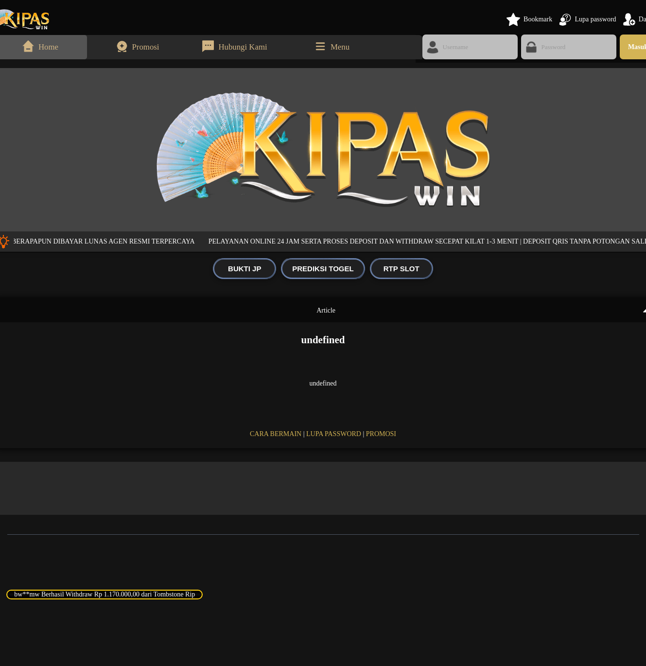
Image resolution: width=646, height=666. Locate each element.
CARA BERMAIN (275, 434)
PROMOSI (381, 434)
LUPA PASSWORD (333, 434)
